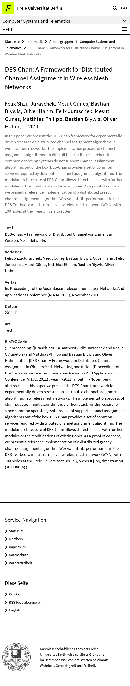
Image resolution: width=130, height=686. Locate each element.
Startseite (12, 41)
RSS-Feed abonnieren (25, 602)
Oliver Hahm (38, 111)
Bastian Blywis (78, 258)
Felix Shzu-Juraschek (30, 103)
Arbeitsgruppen (61, 41)
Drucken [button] (15, 594)
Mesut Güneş (72, 103)
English (14, 610)
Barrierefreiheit (20, 563)
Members (16, 538)
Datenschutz (18, 554)
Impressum (17, 547)
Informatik (35, 41)
